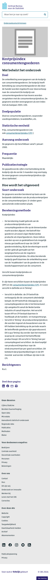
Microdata (6, 417)
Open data (6, 413)
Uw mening (42, 578)
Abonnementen (8, 535)
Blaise (4, 435)
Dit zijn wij (6, 486)
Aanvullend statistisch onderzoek (15, 420)
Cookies (5, 521)
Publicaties (6, 428)
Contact (5, 479)
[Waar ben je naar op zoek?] (25, 14)
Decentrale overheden (11, 455)
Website (5, 513)
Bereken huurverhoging (11, 409)
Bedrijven (6, 448)
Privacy (4, 462)
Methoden (6, 431)
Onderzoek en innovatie (11, 490)
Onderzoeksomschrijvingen (15, 23)
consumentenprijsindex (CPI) (19, 133)
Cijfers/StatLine (8, 405)
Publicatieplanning (9, 554)
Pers (3, 482)
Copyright (6, 517)
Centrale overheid (9, 451)
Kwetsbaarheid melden (11, 528)
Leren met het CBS (9, 497)
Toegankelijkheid (9, 524)
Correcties (6, 501)
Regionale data (8, 424)
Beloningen (6, 466)
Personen (5, 459)
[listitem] (3, 386)
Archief (4, 532)
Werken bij (6, 493)
